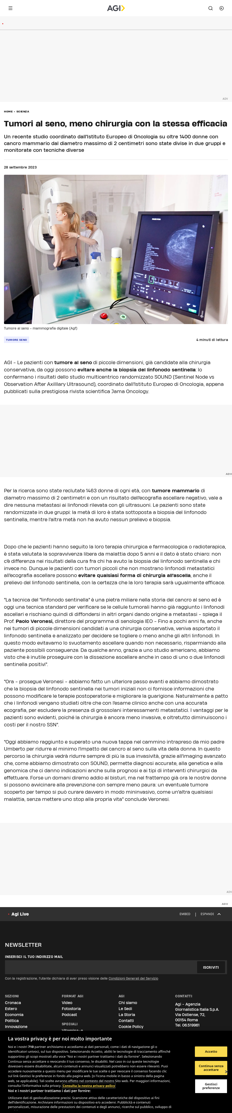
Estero (11, 1008)
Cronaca (13, 1002)
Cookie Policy (131, 1026)
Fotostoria (71, 1008)
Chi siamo (128, 1002)
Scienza (22, 111)
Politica (12, 1020)
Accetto (211, 1051)
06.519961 (191, 1025)
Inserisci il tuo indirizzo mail (34, 956)
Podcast (69, 1014)
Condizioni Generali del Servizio (133, 978)
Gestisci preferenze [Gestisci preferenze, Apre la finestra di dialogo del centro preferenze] (211, 1086)
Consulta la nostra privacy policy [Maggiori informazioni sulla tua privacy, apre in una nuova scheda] (89, 1085)
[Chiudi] (226, 1071)
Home (8, 111)
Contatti (126, 1020)
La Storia (127, 1014)
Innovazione (16, 1026)
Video (67, 1002)
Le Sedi (125, 1008)
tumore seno (16, 340)
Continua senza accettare (211, 1068)
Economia (14, 1014)
